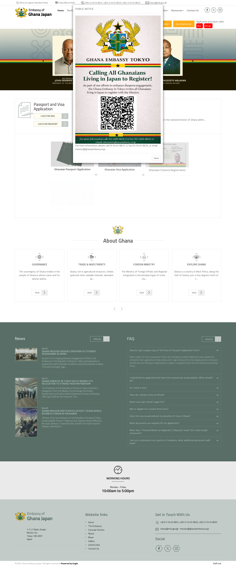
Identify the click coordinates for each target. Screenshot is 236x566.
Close (156, 158)
